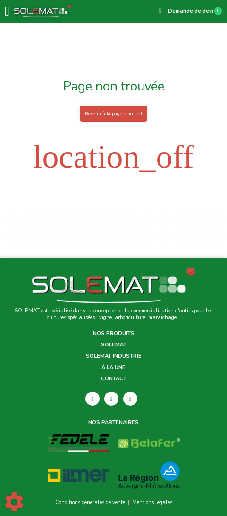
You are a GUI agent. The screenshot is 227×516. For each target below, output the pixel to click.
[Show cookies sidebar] (14, 501)
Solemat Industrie (114, 356)
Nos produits (114, 333)
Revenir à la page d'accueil (113, 113)
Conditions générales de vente (90, 502)
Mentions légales (152, 502)
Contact (113, 379)
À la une (113, 367)
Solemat (113, 345)
